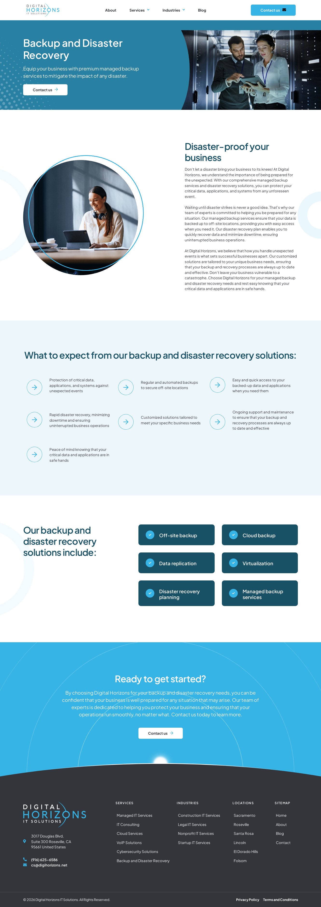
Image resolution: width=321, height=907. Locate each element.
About (110, 10)
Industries (174, 10)
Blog (202, 10)
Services (139, 10)
